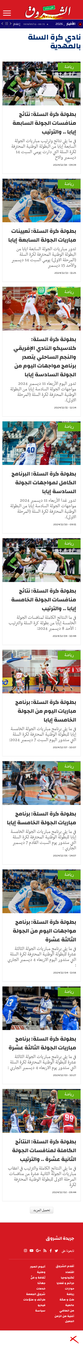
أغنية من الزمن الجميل (64, 1319)
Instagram (25, 1250)
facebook (50, 1250)
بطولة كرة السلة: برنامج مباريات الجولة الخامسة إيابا (41, 818)
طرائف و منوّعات (34, 1299)
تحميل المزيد (41, 1210)
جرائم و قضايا (65, 1283)
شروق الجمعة (35, 1294)
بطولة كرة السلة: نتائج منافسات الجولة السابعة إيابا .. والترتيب (44, 123)
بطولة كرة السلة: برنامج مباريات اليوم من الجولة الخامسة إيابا (45, 711)
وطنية (41, 1272)
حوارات (69, 1288)
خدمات (40, 1288)
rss (44, 1250)
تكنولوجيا (67, 1277)
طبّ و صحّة (67, 1299)
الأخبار (70, 23)
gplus (38, 1250)
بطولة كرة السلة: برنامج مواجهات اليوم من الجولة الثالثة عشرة (44, 931)
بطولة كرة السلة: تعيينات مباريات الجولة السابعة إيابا (42, 235)
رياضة (69, 67)
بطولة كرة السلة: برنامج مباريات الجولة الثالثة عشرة (42, 1043)
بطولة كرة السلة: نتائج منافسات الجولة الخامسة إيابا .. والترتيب (43, 599)
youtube (31, 1250)
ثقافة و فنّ (38, 1277)
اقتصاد (69, 1272)
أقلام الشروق (65, 1266)
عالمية (69, 1305)
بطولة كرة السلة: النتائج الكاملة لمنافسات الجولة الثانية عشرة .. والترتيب (44, 1150)
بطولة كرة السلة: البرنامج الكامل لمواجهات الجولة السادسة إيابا (44, 482)
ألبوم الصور (37, 1266)
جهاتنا (41, 1283)
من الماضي (66, 1310)
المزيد (7, 13)
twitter (56, 1250)
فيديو (41, 1305)
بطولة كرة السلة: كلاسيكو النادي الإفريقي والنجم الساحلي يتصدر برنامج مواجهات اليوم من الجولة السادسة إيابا (44, 357)
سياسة (40, 1310)
